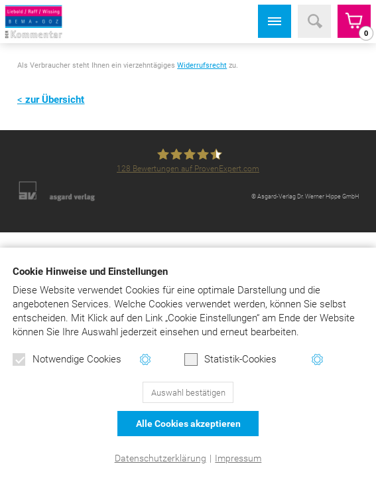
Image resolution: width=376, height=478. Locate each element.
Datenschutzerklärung (160, 458)
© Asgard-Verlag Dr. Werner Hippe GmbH (305, 196)
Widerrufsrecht (202, 65)
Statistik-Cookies (230, 359)
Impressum (238, 458)
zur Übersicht (54, 100)
